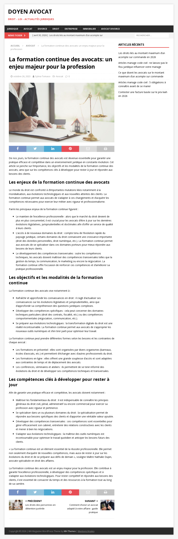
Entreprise (71, 28)
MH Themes (70, 531)
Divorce (42, 28)
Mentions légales (86, 531)
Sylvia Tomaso (42, 76)
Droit (55, 28)
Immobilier (89, 28)
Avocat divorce (110, 28)
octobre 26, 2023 (21, 76)
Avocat (28, 28)
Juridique (12, 28)
